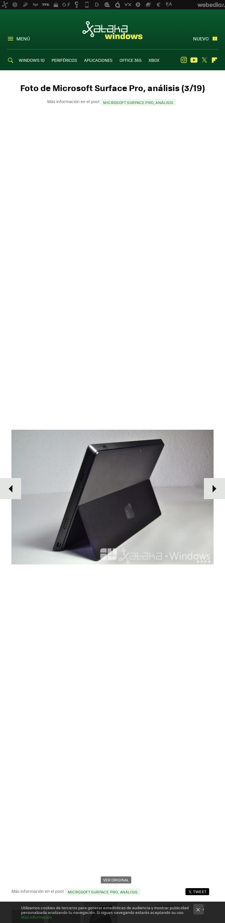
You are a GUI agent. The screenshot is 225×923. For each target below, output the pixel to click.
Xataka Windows (112, 30)
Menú (23, 38)
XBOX (154, 60)
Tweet (199, 891)
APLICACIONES (98, 60)
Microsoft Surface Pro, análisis (138, 102)
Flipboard (214, 60)
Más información (36, 917)
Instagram (183, 60)
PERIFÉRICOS (64, 60)
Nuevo (201, 38)
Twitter (204, 60)
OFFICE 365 (131, 60)
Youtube (193, 60)
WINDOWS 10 (32, 60)
